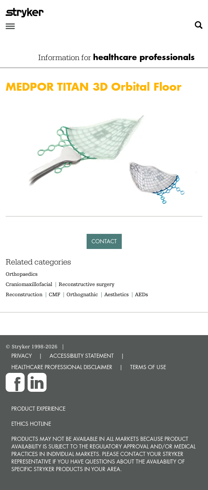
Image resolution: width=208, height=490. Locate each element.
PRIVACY (21, 355)
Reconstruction (24, 294)
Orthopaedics (21, 274)
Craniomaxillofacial (29, 284)
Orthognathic (82, 294)
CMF (54, 294)
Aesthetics (116, 294)
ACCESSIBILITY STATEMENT (82, 355)
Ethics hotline (31, 423)
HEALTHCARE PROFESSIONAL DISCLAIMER (61, 367)
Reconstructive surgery (87, 284)
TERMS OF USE (148, 367)
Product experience (38, 408)
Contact (104, 241)
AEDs (141, 294)
